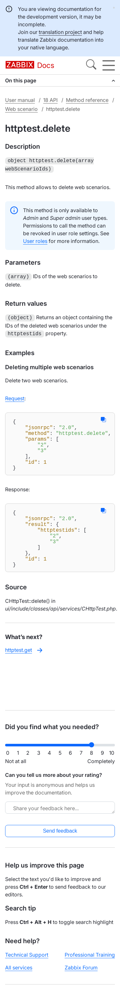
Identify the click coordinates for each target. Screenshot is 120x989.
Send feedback (60, 831)
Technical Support (26, 955)
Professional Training (90, 955)
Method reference (87, 100)
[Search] (91, 65)
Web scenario (21, 109)
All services (18, 967)
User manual (20, 100)
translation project (60, 32)
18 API (50, 100)
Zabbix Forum (81, 967)
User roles (35, 240)
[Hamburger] (108, 65)
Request (14, 395)
